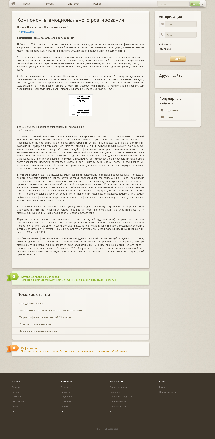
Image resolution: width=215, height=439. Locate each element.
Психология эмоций (56, 27)
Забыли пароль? (167, 44)
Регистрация (165, 48)
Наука (21, 27)
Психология (34, 27)
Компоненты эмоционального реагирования (70, 20)
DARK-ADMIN (27, 31)
